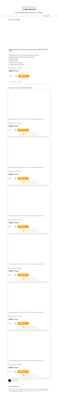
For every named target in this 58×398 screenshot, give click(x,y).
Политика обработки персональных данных (31, 391)
